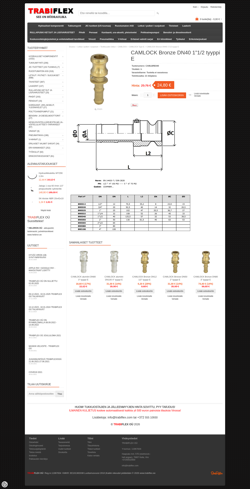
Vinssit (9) (34, 131)
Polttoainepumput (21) (41, 111)
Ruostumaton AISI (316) (41, 71)
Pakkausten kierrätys (38, 459)
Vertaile (197, 96)
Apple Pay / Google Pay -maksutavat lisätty (46, 270)
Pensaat (93, 32)
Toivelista (91, 452)
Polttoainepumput (150, 32)
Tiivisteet (173, 26)
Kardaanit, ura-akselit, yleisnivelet (119, 32)
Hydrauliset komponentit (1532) (43, 57)
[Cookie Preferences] (5, 484)
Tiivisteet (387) (37, 82)
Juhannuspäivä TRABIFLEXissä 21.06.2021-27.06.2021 (46, 361)
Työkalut (180, 39)
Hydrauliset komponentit (51, 26)
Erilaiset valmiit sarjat (142, 39)
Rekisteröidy (215, 7)
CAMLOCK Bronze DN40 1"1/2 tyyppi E (163, 47)
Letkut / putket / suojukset (151, 26)
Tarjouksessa (64, 445)
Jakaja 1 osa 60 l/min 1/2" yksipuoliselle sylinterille (51, 187)
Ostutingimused (36, 445)
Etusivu (72, 47)
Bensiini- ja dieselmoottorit (177, 32)
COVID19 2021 (46, 373)
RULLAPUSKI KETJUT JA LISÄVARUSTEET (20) (40, 91)
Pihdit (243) (34, 97)
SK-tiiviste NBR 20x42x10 (51, 198)
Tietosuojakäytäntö (37, 449)
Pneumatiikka (107, 39)
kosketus (33, 455)
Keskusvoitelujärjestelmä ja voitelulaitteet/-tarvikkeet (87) (45, 124)
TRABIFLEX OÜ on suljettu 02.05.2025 (46, 283)
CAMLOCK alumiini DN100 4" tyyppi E (113, 278)
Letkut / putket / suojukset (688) (44, 76)
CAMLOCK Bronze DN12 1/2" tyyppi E (144, 278)
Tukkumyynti (74, 26)
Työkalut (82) (36, 152)
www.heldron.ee (34, 235)
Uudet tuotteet (64, 449)
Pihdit (82, 32)
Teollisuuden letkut (108, 47)
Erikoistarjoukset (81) (41, 156)
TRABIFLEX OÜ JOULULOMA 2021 (46, 336)
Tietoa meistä (35, 452)
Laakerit (186, 26)
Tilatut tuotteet (93, 449)
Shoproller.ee (217, 473)
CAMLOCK (122, 47)
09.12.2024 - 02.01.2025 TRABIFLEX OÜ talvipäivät (46, 296)
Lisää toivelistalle (201, 93)
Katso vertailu (93, 455)
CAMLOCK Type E (136, 47)
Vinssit (92, 39)
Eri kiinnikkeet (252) (39, 148)
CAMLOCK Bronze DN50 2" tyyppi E (175, 278)
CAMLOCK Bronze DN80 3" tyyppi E (205, 278)
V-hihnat (122, 39)
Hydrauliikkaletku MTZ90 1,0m (51, 174)
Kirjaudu (204, 7)
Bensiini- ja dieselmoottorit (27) (44, 117)
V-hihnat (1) (35, 139)
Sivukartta (62, 452)
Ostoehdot (33, 442)
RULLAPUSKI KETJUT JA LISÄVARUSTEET (52, 32)
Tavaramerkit (64, 442)
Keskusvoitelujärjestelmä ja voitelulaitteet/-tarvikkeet (57, 39)
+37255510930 (128, 460)
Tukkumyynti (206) (38, 63)
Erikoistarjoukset (198, 39)
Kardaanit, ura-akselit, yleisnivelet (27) (42, 106)
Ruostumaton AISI (124, 26)
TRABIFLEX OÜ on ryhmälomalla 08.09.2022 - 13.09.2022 (46, 323)
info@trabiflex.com (130, 465)
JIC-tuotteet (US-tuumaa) (98, 26)
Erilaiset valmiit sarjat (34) (44, 143)
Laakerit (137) (36, 86)
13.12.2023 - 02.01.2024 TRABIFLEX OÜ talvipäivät (46, 309)
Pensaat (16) (35, 101)
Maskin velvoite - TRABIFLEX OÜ (46, 348)
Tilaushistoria (93, 445)
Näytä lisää (46, 210)
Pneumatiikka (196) (39, 135)
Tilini (89, 442)
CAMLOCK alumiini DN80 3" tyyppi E (83, 278)
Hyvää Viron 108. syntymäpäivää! (46, 257)
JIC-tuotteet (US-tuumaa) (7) (44, 67)
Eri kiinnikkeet (164, 39)
